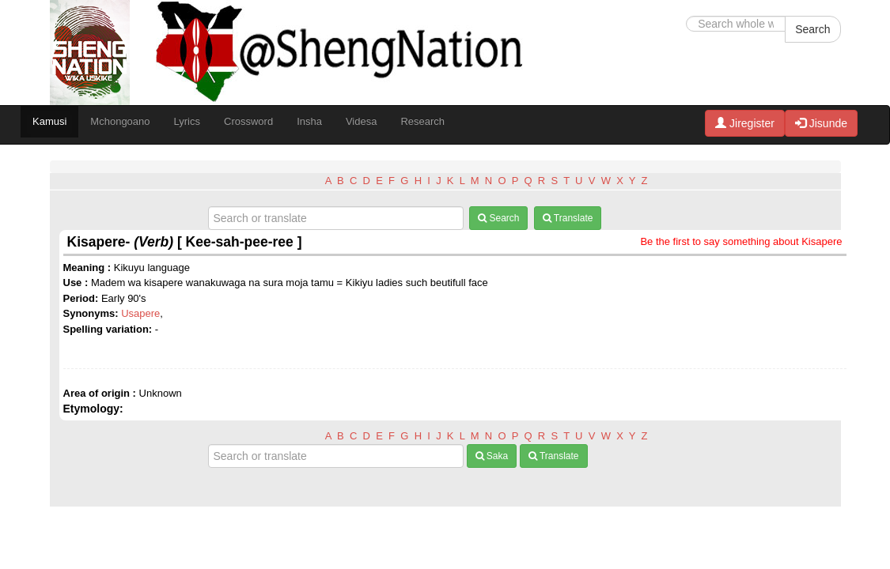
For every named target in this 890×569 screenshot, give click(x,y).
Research (422, 121)
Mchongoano (120, 121)
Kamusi (49, 121)
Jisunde (821, 123)
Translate (568, 218)
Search (812, 29)
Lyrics (187, 121)
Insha (309, 121)
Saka (492, 456)
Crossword (248, 121)
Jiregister (744, 123)
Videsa (361, 121)
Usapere (140, 313)
